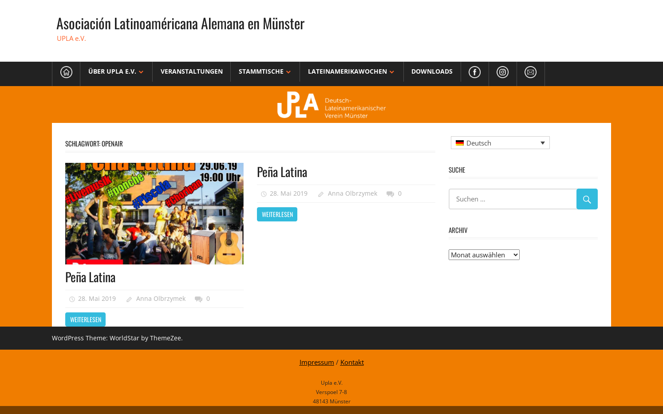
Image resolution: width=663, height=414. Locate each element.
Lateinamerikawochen (347, 71)
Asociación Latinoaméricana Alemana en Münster (180, 22)
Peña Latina (90, 277)
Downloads (432, 71)
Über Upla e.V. (112, 71)
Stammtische (261, 71)
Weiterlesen (85, 319)
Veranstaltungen (192, 71)
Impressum (317, 362)
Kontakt (352, 362)
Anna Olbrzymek (160, 298)
